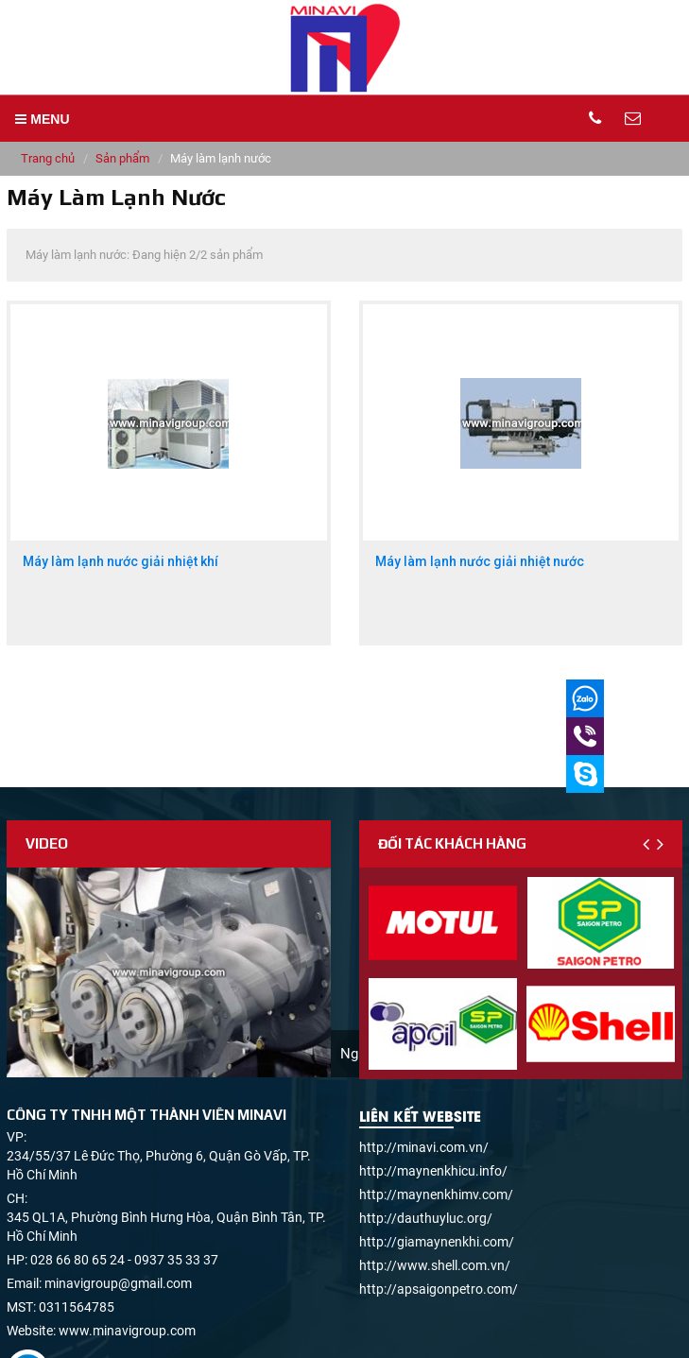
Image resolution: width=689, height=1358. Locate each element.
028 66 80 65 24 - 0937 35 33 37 (124, 1259)
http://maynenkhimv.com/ (436, 1194)
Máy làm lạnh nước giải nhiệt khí (120, 562)
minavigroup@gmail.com (118, 1283)
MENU (42, 119)
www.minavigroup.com (127, 1330)
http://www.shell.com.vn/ (434, 1265)
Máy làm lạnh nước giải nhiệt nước (479, 562)
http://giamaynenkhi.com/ (436, 1241)
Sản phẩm (122, 158)
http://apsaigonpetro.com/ (438, 1289)
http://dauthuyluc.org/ (425, 1218)
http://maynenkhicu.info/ (433, 1170)
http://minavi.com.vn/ (424, 1147)
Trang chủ (48, 158)
